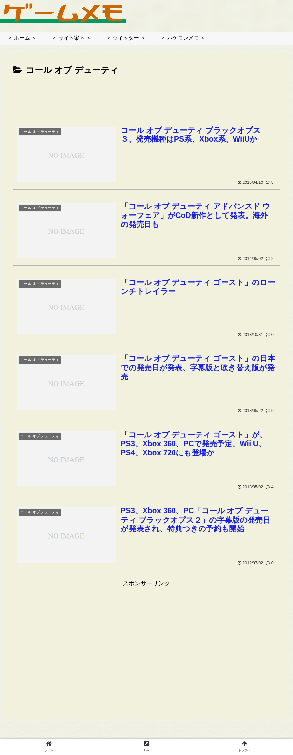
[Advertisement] (146, 96)
